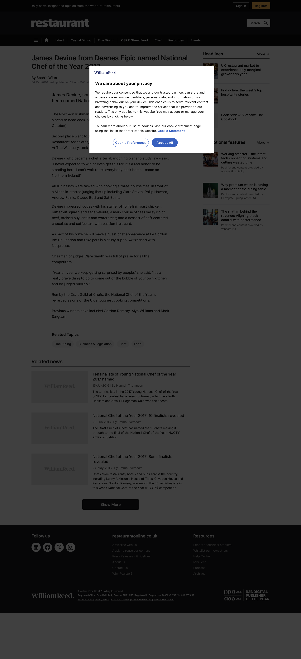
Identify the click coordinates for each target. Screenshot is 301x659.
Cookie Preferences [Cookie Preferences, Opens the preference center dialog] (131, 143)
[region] (151, 109)
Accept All (164, 143)
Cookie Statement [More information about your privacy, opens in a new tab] (171, 131)
